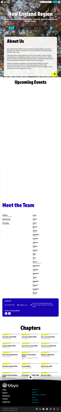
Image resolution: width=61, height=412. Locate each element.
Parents (5, 399)
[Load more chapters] (30, 377)
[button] (2, 2)
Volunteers (6, 396)
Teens (4, 390)
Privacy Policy (35, 400)
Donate (55, 1)
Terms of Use (35, 402)
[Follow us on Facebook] (9, 313)
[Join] (46, 2)
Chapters (46, 28)
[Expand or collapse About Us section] (54, 73)
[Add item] (51, 28)
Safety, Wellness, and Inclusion (39, 394)
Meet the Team (37, 28)
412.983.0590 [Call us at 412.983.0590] (11, 305)
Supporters (6, 402)
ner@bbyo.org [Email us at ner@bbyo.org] (23, 305)
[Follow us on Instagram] (6, 313)
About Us (17, 28)
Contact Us (34, 389)
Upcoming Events (27, 28)
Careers (34, 397)
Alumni (4, 393)
